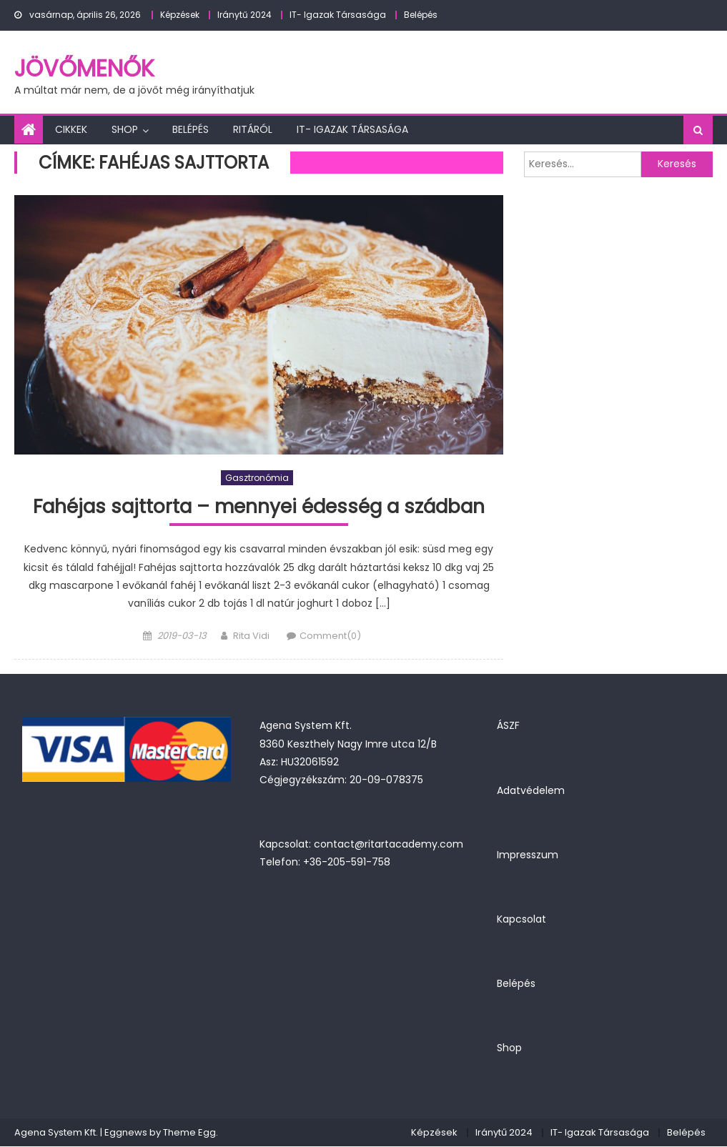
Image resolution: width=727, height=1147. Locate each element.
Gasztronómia (257, 478)
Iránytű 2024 (244, 15)
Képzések (179, 15)
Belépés (420, 15)
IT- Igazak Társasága (338, 15)
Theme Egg (189, 1133)
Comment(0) (330, 636)
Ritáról (252, 129)
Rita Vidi (251, 636)
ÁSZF (508, 727)
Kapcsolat (521, 920)
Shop (125, 129)
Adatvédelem (531, 791)
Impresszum (527, 855)
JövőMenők (84, 68)
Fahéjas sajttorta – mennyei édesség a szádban (259, 507)
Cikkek (71, 129)
